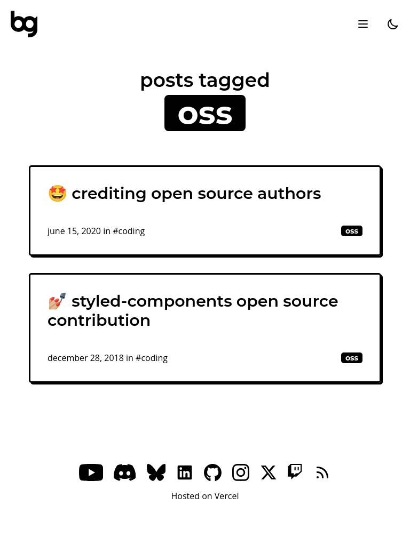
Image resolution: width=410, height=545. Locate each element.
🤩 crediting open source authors (184, 193)
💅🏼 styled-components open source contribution (193, 310)
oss (351, 231)
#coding (129, 231)
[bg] (24, 24)
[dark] (393, 24)
